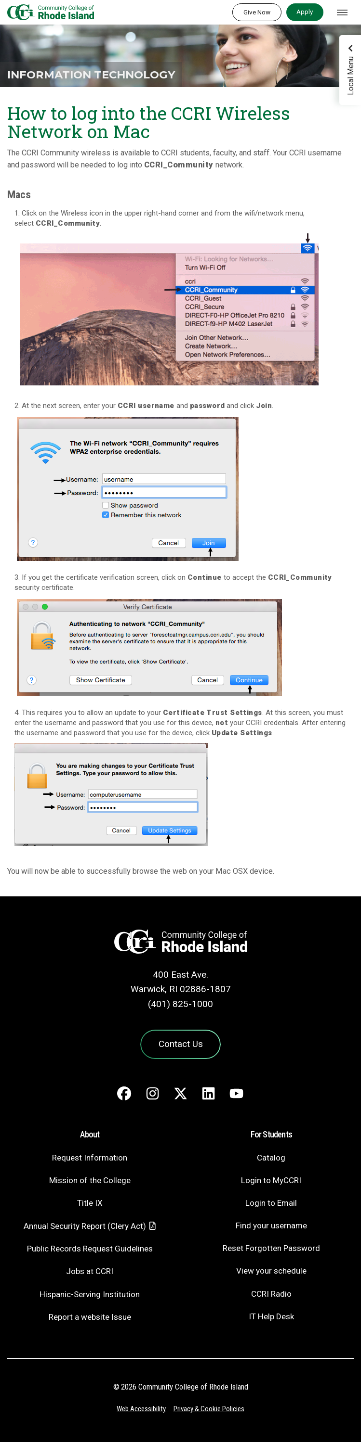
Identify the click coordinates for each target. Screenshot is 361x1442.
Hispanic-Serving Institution (90, 1294)
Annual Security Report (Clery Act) (85, 1226)
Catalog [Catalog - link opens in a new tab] (271, 1157)
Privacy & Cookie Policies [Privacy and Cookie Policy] (209, 1408)
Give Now (256, 12)
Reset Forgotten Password (271, 1248)
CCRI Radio (271, 1294)
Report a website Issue (90, 1317)
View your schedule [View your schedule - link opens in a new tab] (271, 1271)
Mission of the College (90, 1180)
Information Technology (91, 74)
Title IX (90, 1203)
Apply (304, 11)
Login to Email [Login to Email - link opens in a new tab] (271, 1203)
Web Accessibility (141, 1408)
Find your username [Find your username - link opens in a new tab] (271, 1225)
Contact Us (181, 1043)
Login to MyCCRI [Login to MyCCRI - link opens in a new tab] (271, 1180)
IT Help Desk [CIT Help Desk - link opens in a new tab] (271, 1316)
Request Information (89, 1157)
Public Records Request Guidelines (90, 1248)
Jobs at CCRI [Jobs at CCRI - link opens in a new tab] (89, 1271)
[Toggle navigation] (342, 12)
